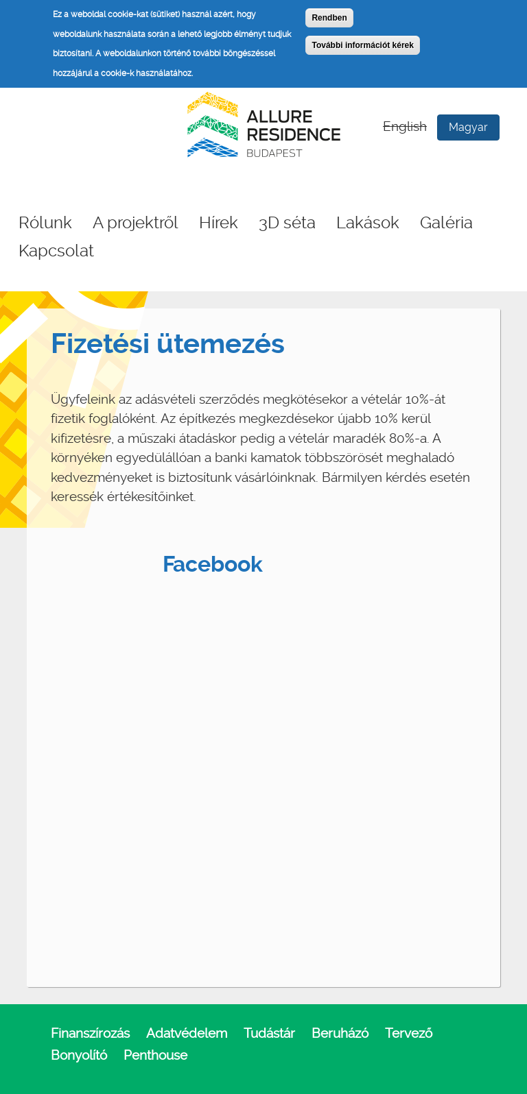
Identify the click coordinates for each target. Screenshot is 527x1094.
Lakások (367, 222)
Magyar (468, 127)
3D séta (287, 222)
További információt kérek (362, 45)
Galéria (446, 222)
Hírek (218, 222)
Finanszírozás (90, 1033)
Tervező (408, 1033)
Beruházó (340, 1033)
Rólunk (45, 222)
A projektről (135, 222)
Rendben (329, 18)
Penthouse (155, 1055)
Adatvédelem (186, 1033)
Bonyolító (79, 1055)
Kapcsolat (56, 250)
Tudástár (269, 1033)
